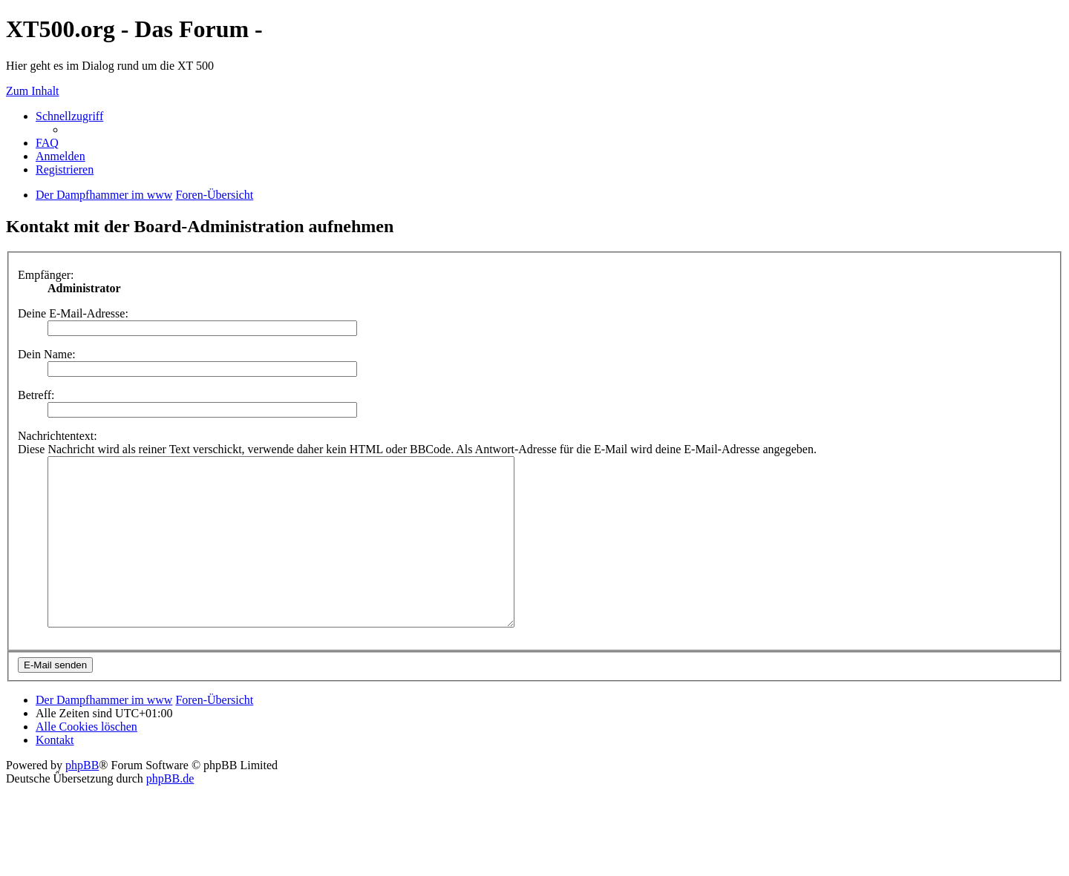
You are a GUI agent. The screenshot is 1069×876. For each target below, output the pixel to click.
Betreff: (36, 395)
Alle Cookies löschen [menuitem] (86, 760)
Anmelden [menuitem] (60, 156)
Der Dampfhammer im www (104, 733)
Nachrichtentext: (57, 435)
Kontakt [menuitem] (55, 773)
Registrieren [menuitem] (65, 169)
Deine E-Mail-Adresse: (73, 313)
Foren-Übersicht (214, 733)
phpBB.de (170, 812)
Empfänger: (46, 275)
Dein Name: (47, 354)
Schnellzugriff (69, 116)
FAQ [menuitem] (47, 142)
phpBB (82, 798)
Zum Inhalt (32, 91)
